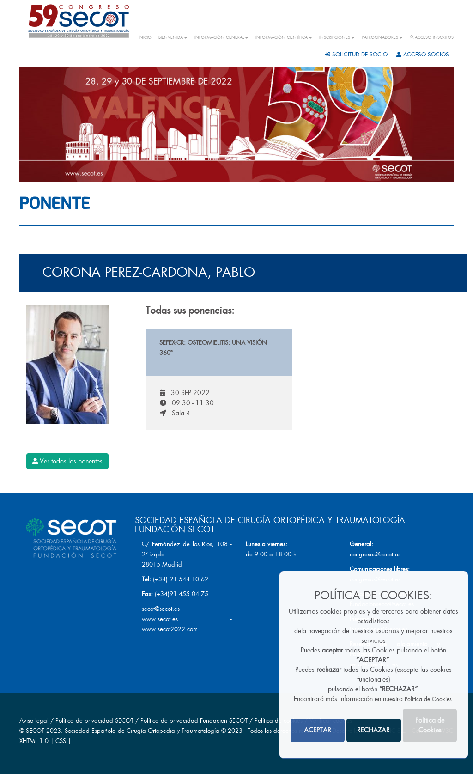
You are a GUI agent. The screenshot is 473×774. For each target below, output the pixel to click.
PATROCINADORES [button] (382, 37)
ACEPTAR (317, 730)
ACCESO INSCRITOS (432, 37)
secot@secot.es (161, 609)
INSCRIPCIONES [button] (337, 37)
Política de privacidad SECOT (94, 721)
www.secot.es (160, 619)
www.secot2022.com (170, 629)
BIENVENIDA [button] (173, 37)
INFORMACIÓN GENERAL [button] (221, 37)
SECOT (35, 731)
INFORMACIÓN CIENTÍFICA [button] (283, 37)
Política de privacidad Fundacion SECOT (194, 721)
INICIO (145, 37)
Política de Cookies (428, 699)
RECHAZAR (373, 730)
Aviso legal (34, 721)
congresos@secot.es (375, 554)
